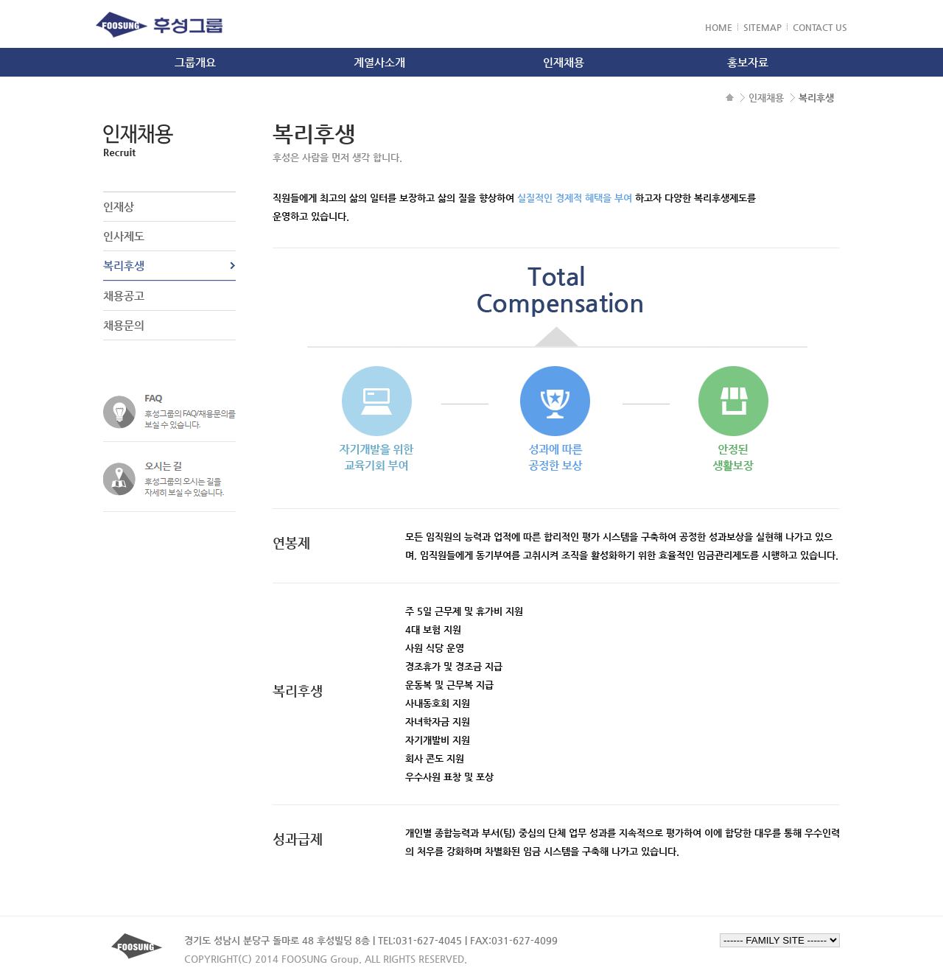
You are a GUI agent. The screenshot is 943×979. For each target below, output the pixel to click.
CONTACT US (820, 27)
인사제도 (123, 236)
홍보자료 (747, 62)
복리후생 (123, 265)
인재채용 (563, 62)
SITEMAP (762, 27)
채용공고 (123, 296)
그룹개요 (195, 62)
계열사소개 (379, 62)
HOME (718, 27)
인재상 (118, 206)
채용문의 (123, 325)
